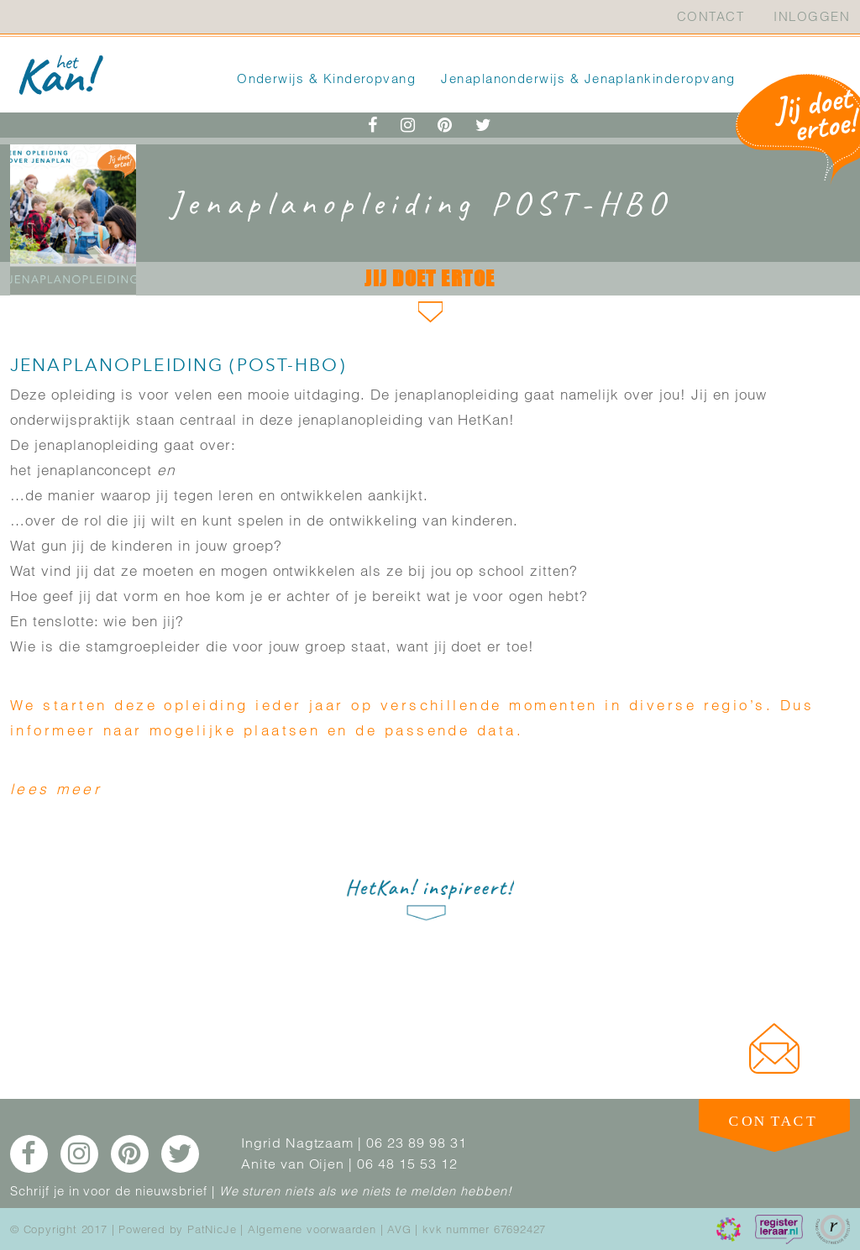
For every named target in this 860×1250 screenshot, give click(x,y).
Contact (710, 16)
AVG (399, 1229)
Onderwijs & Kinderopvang (326, 78)
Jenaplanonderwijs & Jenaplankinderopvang (588, 78)
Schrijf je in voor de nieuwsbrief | (112, 1191)
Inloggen (811, 16)
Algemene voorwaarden (312, 1229)
